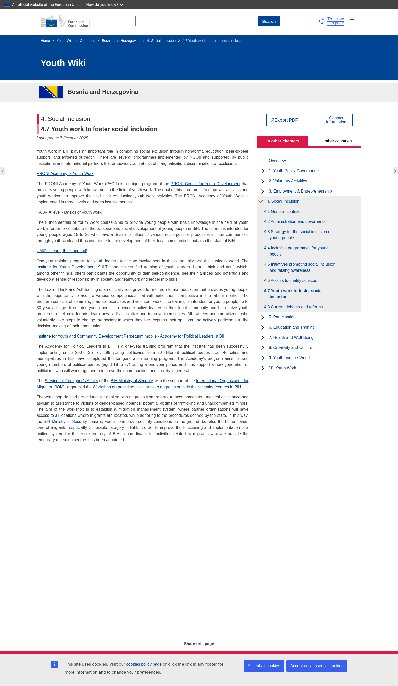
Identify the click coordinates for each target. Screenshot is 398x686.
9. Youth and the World (289, 358)
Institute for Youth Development (66, 267)
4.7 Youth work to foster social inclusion (296, 294)
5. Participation (282, 317)
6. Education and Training (292, 327)
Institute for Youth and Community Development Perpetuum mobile (97, 336)
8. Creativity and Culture (290, 347)
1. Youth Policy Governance (294, 171)
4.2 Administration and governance (298, 221)
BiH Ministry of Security (132, 381)
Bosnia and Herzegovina (121, 41)
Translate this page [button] (335, 21)
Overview (277, 160)
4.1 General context (285, 211)
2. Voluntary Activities (288, 181)
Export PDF (286, 120)
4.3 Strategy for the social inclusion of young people (300, 235)
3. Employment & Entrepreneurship (300, 191)
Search (269, 21)
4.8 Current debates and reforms (296, 307)
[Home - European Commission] (68, 21)
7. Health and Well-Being (291, 337)
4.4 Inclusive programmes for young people (299, 251)
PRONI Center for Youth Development (205, 184)
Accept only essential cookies (316, 666)
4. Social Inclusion (161, 41)
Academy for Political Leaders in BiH (193, 336)
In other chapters (283, 141)
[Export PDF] (285, 120)
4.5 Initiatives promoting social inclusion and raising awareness (302, 267)
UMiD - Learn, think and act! (62, 251)
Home (45, 41)
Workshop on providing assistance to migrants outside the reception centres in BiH (167, 387)
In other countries (336, 141)
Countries (87, 41)
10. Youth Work (282, 368)
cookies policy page (144, 664)
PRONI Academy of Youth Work (65, 173)
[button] (322, 21)
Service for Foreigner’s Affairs (71, 381)
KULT (101, 267)
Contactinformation (336, 120)
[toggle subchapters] (262, 171)
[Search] (195, 21)
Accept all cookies (264, 666)
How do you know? (104, 4)
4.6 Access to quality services (293, 280)
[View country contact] (337, 120)
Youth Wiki (65, 41)
